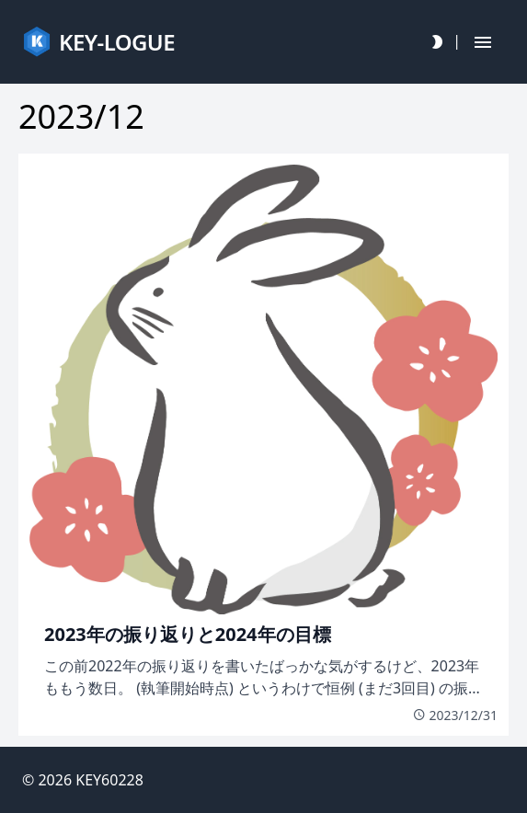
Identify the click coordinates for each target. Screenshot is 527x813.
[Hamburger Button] (483, 42)
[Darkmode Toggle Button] (437, 41)
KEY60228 (109, 780)
